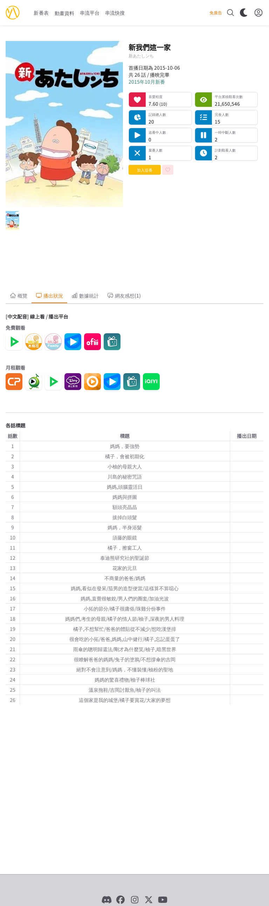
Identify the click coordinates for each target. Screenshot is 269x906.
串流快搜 (115, 12)
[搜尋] (230, 12)
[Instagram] (134, 899)
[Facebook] (120, 899)
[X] (148, 899)
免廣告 (215, 12)
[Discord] (106, 899)
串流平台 (89, 12)
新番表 (41, 12)
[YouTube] (162, 899)
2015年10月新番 (147, 81)
